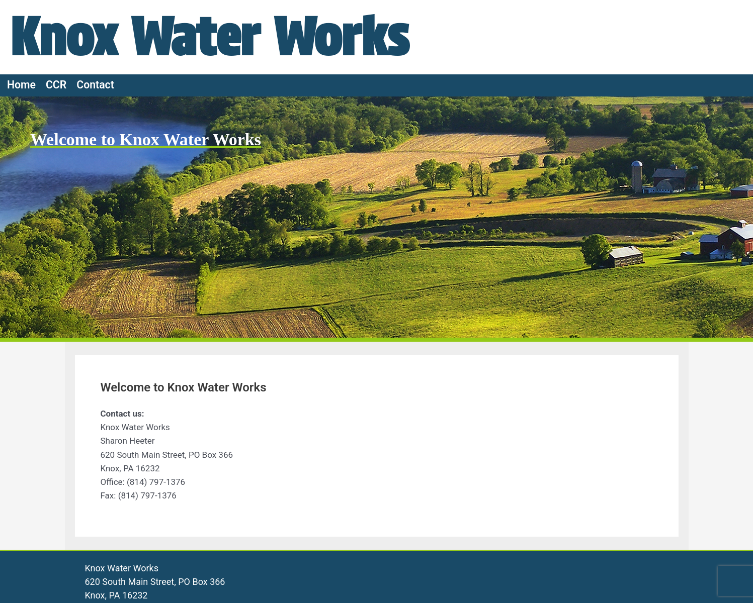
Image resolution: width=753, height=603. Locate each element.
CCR (56, 84)
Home (21, 84)
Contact (95, 84)
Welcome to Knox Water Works (145, 139)
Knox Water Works (209, 36)
